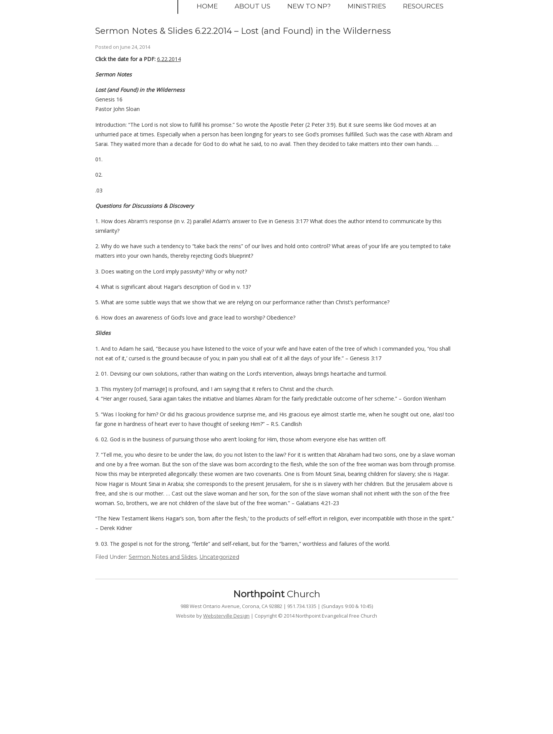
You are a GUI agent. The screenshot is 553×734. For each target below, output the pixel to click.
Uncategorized (219, 556)
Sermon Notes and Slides (163, 556)
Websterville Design (226, 615)
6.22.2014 (169, 59)
